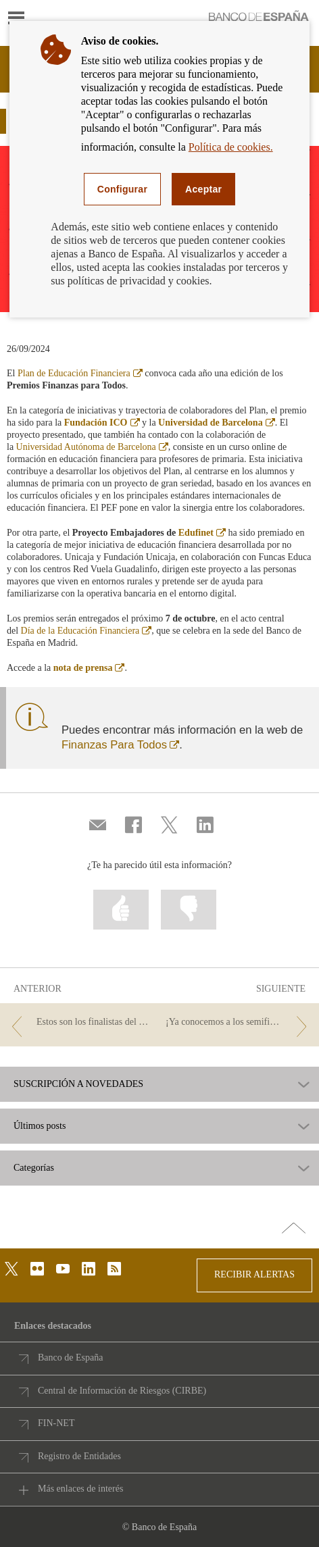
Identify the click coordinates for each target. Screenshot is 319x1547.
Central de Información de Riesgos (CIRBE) (122, 1391)
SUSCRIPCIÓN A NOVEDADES (78, 1084)
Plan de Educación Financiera (80, 373)
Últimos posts (40, 1126)
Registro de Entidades (79, 1456)
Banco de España (70, 1357)
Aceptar (203, 189)
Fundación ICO (102, 422)
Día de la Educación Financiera (86, 631)
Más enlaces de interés (80, 1488)
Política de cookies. (231, 147)
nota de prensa (89, 668)
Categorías (34, 1168)
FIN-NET (56, 1423)
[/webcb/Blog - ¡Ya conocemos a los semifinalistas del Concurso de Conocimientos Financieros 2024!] (239, 1022)
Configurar (122, 189)
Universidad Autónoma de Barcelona (92, 447)
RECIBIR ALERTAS (254, 1274)
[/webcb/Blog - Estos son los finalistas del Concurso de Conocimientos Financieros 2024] (80, 1022)
